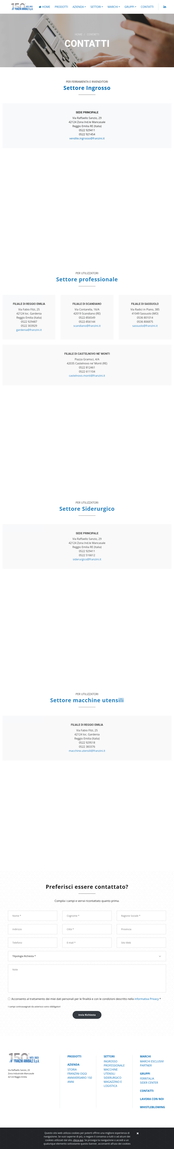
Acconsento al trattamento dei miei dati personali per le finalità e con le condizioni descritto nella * (86, 999)
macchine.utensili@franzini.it (87, 751)
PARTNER (146, 1065)
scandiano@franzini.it (87, 326)
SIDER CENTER (149, 1082)
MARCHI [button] (113, 7)
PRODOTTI (61, 7)
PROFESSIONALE (114, 1065)
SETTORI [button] (95, 7)
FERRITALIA (147, 1078)
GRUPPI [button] (129, 7)
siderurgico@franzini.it (87, 559)
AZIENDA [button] (78, 7)
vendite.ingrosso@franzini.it (87, 138)
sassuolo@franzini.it (145, 326)
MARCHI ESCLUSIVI (152, 1061)
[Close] (137, 1133)
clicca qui (78, 1140)
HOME (78, 35)
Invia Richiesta (87, 1014)
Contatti (147, 7)
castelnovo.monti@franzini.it (87, 375)
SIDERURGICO (112, 1078)
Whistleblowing (152, 1107)
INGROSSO (110, 1061)
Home (44, 7)
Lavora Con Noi (152, 1099)
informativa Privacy (147, 999)
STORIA (72, 1069)
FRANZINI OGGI (77, 1073)
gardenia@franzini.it (29, 330)
